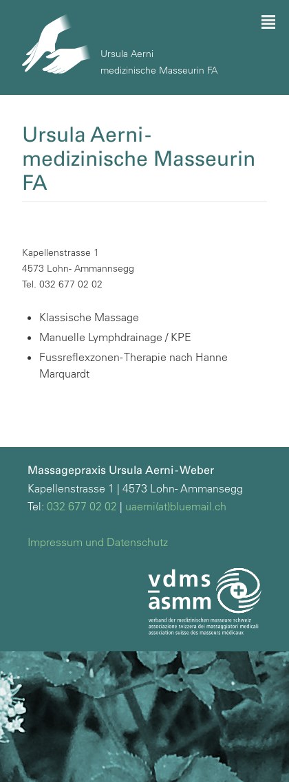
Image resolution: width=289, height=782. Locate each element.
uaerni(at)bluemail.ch (175, 506)
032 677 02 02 (82, 506)
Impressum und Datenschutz (98, 542)
